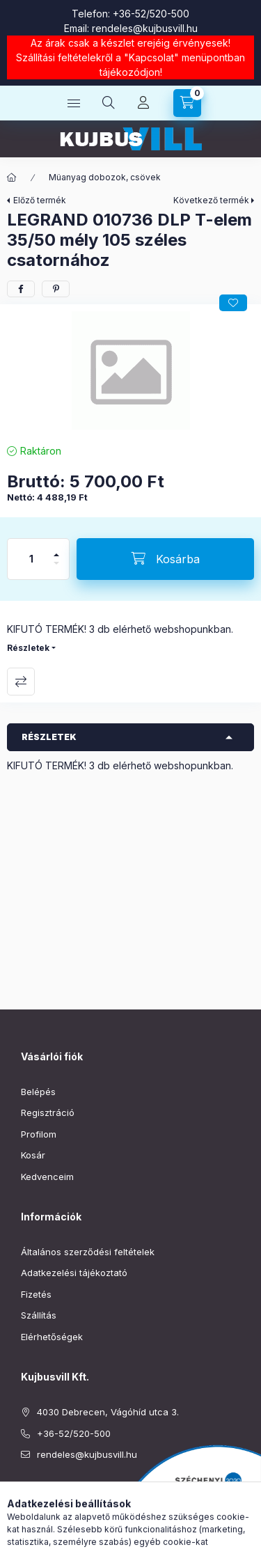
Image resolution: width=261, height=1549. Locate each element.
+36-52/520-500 (151, 13)
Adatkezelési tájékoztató (74, 1272)
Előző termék (39, 200)
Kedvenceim (47, 1176)
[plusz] (56, 549)
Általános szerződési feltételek (88, 1251)
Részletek (28, 648)
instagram (53, 1490)
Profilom (38, 1134)
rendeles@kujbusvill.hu (145, 28)
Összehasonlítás (21, 681)
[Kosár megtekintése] (187, 103)
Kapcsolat (151, 57)
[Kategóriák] (74, 103)
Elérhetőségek (52, 1336)
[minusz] (56, 569)
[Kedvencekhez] (233, 302)
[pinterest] (56, 289)
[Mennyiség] (31, 559)
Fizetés (36, 1294)
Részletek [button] (49, 737)
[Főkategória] (12, 177)
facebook (25, 1490)
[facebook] (21, 289)
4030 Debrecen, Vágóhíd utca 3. (108, 1411)
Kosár (33, 1155)
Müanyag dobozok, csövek (105, 177)
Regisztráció (47, 1112)
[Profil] (143, 103)
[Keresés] (108, 103)
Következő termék (211, 200)
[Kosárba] (165, 559)
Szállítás (38, 1315)
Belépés (38, 1091)
